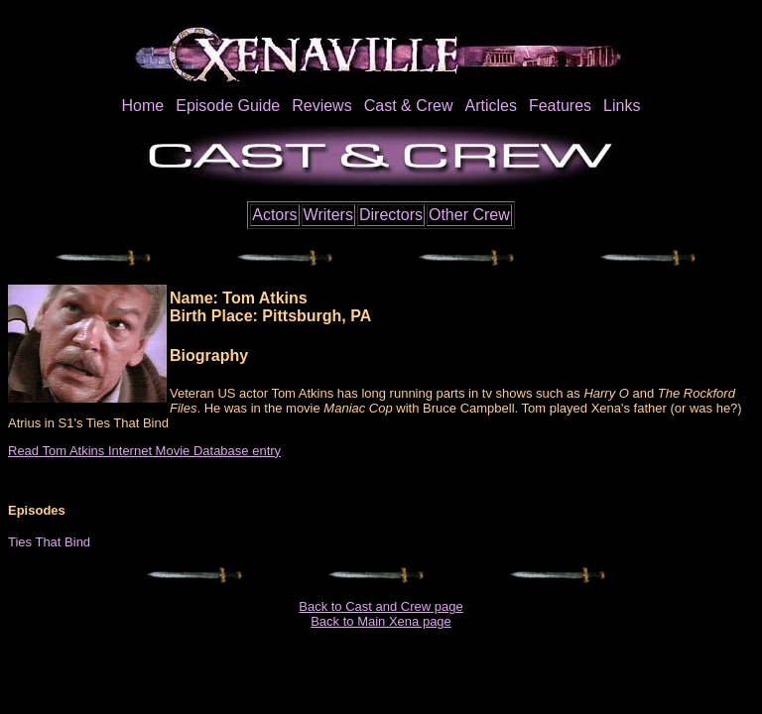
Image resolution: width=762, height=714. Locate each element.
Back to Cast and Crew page (380, 606)
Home (143, 105)
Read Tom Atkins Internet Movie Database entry (144, 450)
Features (560, 105)
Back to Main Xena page (381, 621)
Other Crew (469, 214)
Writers (328, 214)
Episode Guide (228, 105)
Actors (274, 214)
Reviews (321, 105)
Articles (490, 105)
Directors (391, 214)
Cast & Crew (408, 105)
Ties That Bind (49, 542)
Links (621, 105)
